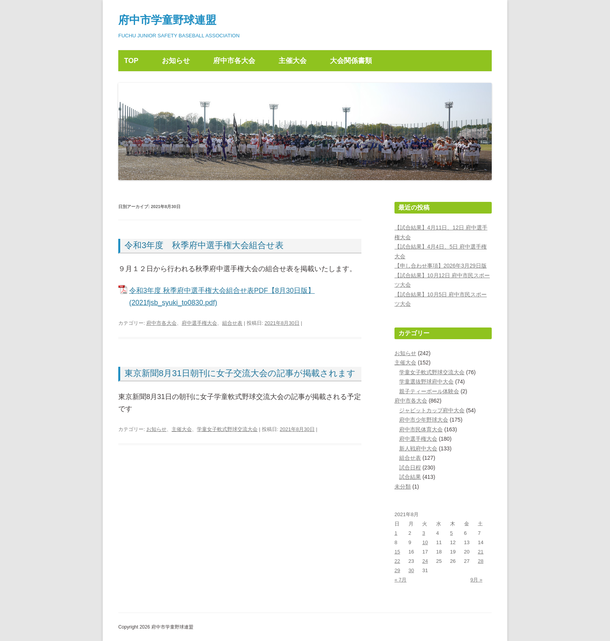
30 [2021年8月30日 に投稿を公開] (411, 570)
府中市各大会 (234, 61)
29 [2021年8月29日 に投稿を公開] (397, 570)
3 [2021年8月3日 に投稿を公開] (423, 533)
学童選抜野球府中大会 (426, 381)
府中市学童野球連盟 (167, 20)
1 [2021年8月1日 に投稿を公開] (395, 533)
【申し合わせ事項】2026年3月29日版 (440, 266)
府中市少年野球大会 (423, 420)
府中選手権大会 (199, 323)
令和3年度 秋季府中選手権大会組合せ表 (204, 245)
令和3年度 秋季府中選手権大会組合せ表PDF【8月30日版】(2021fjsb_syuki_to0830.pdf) (222, 297)
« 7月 (400, 580)
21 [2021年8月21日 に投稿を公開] (480, 552)
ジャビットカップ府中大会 (432, 410)
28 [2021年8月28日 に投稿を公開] (480, 561)
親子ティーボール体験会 (429, 391)
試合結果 (410, 477)
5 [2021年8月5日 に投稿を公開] (451, 533)
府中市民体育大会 (421, 429)
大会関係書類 (351, 61)
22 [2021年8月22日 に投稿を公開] (397, 561)
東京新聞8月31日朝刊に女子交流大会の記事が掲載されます (240, 373)
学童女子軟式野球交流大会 (227, 429)
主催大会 (293, 61)
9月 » (476, 580)
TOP (131, 61)
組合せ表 (232, 323)
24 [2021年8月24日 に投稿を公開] (425, 561)
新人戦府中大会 (418, 448)
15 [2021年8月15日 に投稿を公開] (397, 552)
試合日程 (410, 467)
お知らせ (176, 61)
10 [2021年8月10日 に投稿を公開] (425, 542)
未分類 (402, 486)
